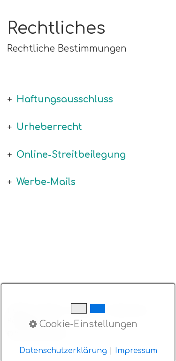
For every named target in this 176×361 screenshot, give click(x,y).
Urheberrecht (49, 127)
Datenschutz (128, 310)
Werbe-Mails (46, 182)
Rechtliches (27, 320)
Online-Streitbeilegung (71, 155)
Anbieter (84, 310)
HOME (18, 310)
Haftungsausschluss (64, 99)
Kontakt (50, 310)
